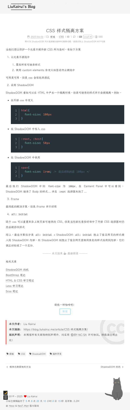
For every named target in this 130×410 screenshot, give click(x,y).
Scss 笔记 (12, 291)
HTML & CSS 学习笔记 (20, 280)
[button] (5, 397)
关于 (92, 7)
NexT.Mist (23, 405)
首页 (57, 7)
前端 (10, 354)
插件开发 (55, 354)
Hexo (11, 405)
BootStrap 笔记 (15, 275)
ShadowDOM (37, 354)
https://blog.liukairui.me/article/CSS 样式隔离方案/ (56, 329)
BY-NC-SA (79, 334)
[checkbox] (5, 393)
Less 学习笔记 (14, 286)
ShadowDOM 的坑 (17, 269)
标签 (80, 7)
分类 (68, 7)
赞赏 (65, 311)
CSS (21, 354)
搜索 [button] (104, 7)
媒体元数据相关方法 (19, 366)
